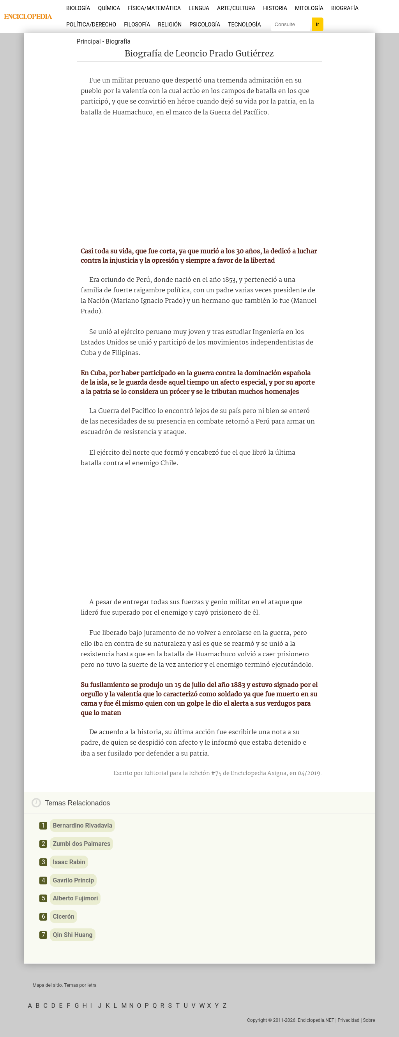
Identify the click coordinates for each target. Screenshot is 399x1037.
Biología (78, 8)
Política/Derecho (91, 24)
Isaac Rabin (69, 862)
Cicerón (63, 916)
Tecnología (244, 24)
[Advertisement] (199, 182)
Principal (89, 41)
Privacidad (349, 1020)
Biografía (344, 8)
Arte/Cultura (236, 8)
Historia (275, 8)
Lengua (199, 8)
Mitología (309, 8)
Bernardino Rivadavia (82, 825)
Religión (170, 24)
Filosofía (137, 24)
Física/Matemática (154, 8)
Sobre (369, 1020)
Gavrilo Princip (73, 880)
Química (109, 8)
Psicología (204, 24)
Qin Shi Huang (72, 935)
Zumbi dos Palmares (81, 843)
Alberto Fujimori (75, 898)
